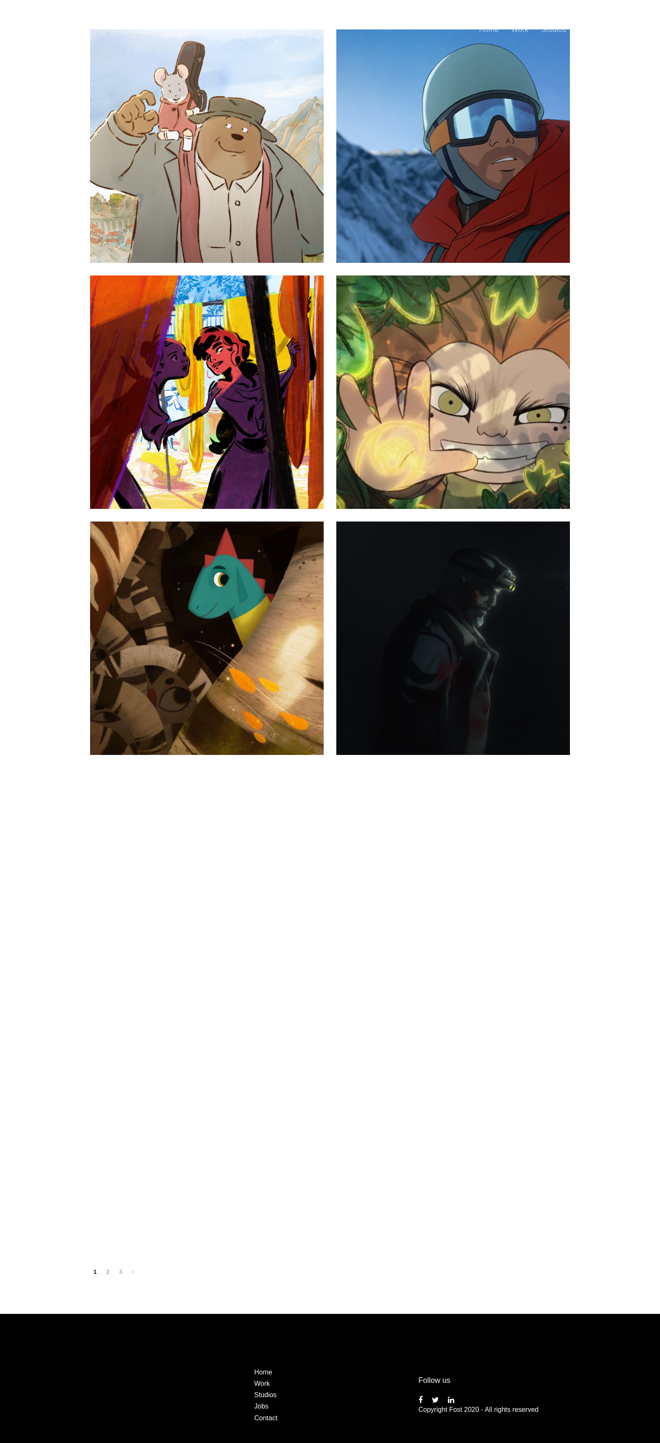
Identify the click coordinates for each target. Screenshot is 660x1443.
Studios (265, 1394)
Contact (265, 1418)
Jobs (261, 1406)
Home (263, 1372)
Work (262, 1383)
